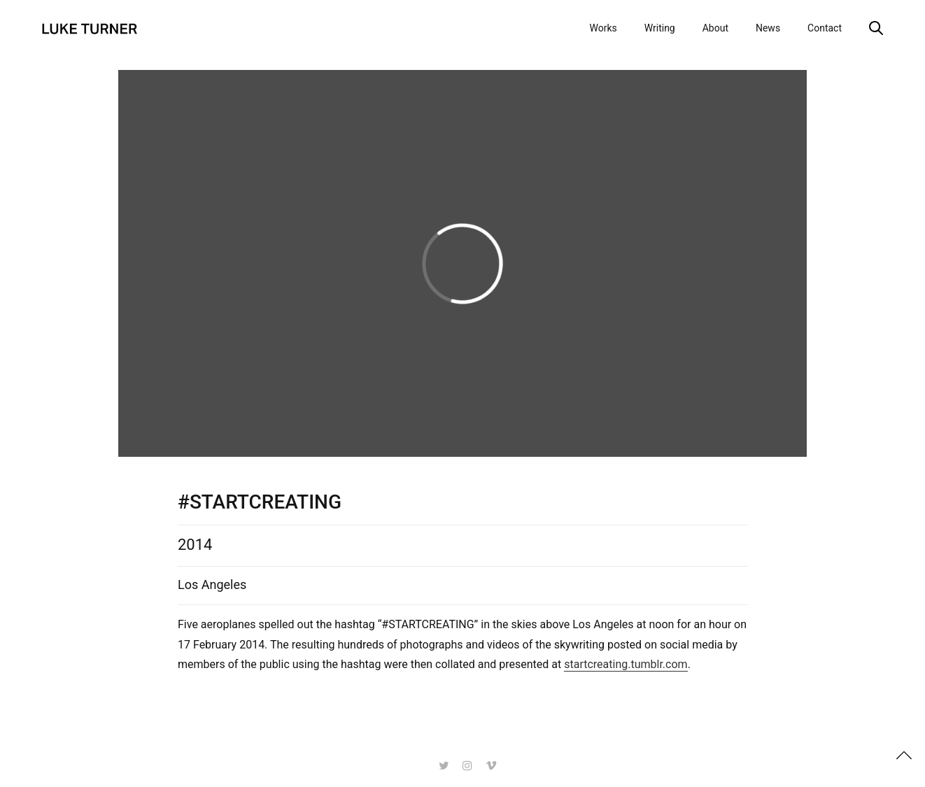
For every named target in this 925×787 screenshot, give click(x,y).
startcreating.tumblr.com (625, 665)
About (715, 28)
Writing (659, 28)
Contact (824, 28)
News (768, 28)
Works (602, 28)
